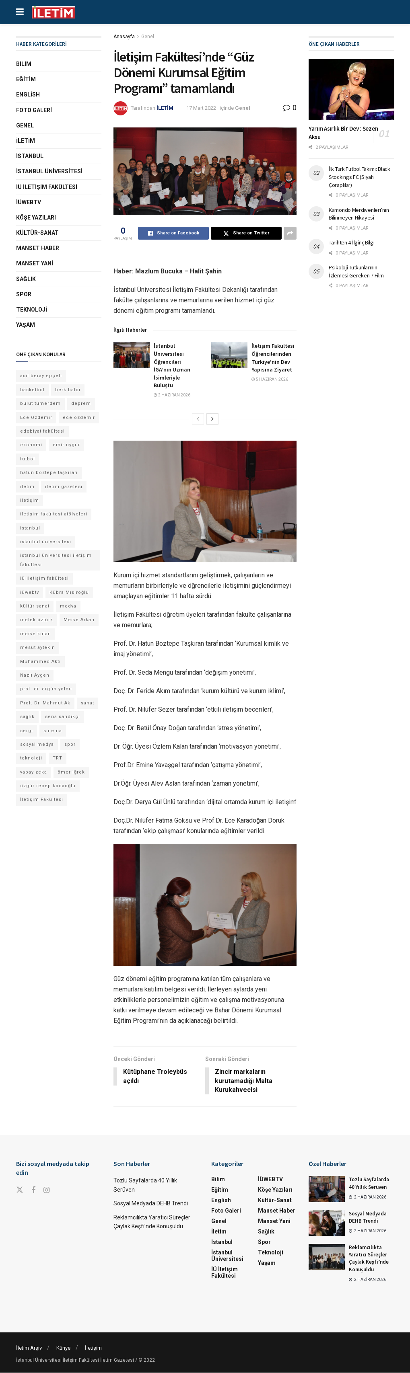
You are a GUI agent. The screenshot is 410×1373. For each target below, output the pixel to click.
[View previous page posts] (198, 419)
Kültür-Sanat (37, 233)
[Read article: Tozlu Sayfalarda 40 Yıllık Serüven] (327, 1189)
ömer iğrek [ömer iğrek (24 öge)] (71, 772)
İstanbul (29, 156)
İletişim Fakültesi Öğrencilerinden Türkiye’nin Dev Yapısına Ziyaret (273, 357)
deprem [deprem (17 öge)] (81, 403)
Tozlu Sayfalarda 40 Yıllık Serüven (369, 1183)
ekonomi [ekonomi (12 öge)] (31, 444)
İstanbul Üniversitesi (49, 171)
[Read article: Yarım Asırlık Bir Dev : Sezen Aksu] (351, 89)
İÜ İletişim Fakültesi (46, 187)
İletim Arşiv (29, 1348)
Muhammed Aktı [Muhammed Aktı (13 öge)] (40, 661)
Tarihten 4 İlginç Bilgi (352, 242)
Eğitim (26, 79)
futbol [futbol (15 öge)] (27, 459)
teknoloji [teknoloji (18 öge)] (31, 758)
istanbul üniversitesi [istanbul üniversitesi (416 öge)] (45, 541)
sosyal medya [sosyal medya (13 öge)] (37, 744)
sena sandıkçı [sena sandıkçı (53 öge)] (62, 716)
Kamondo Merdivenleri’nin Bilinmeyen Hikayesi (359, 214)
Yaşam (25, 325)
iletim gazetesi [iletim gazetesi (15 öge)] (63, 486)
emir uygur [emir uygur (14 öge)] (66, 444)
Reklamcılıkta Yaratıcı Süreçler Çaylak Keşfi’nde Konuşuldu (369, 1258)
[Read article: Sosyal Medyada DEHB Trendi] (327, 1223)
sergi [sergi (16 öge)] (26, 730)
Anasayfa (124, 36)
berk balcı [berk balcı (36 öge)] (67, 389)
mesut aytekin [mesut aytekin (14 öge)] (37, 647)
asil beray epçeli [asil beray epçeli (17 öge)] (41, 375)
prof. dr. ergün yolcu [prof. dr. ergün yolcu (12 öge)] (46, 689)
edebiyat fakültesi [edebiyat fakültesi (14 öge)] (42, 431)
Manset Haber (37, 248)
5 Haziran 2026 (269, 379)
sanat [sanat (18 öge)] (87, 703)
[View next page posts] (212, 419)
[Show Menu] (20, 12)
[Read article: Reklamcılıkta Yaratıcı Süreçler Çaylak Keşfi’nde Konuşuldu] (327, 1257)
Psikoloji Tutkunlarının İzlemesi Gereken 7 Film (356, 271)
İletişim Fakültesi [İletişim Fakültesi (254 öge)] (41, 799)
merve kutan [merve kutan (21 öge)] (35, 633)
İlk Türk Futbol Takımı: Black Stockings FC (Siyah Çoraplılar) (359, 176)
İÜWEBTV (28, 202)
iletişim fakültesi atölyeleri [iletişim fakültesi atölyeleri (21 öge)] (53, 514)
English (28, 94)
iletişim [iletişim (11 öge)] (29, 500)
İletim (25, 141)
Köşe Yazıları (36, 217)
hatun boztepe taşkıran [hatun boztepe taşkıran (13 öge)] (49, 472)
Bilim (23, 64)
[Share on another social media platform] (290, 233)
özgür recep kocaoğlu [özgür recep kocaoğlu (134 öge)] (48, 785)
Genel (147, 36)
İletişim (93, 1348)
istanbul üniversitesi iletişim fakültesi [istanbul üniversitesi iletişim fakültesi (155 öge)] (56, 560)
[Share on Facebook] (173, 233)
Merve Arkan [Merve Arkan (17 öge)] (79, 619)
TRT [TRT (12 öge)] (57, 758)
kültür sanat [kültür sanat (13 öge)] (34, 606)
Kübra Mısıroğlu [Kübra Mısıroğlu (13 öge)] (69, 592)
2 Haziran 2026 (172, 395)
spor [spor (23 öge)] (70, 744)
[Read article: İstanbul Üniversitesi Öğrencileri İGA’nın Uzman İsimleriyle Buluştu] (131, 355)
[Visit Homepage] (53, 12)
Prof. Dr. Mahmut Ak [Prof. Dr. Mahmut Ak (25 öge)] (45, 703)
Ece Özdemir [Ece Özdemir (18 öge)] (36, 417)
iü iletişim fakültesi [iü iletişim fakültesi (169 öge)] (44, 578)
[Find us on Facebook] (33, 1190)
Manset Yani (34, 263)
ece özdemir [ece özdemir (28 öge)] (79, 417)
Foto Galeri (34, 110)
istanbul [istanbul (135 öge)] (30, 528)
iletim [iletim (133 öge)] (27, 486)
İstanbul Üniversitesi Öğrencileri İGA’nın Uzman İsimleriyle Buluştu (172, 365)
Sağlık (26, 279)
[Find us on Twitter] (19, 1190)
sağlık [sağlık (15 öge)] (27, 716)
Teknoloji (31, 309)
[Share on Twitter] (246, 233)
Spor (23, 294)
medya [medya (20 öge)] (68, 606)
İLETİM (165, 108)
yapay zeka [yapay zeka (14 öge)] (33, 772)
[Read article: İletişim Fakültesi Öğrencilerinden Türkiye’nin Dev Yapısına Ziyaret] (229, 355)
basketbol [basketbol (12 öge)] (32, 389)
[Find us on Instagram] (46, 1190)
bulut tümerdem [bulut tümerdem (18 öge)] (40, 403)
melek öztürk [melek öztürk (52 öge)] (36, 619)
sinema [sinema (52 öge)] (52, 730)
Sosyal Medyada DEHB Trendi (150, 1204)
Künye (63, 1348)
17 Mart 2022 (201, 108)
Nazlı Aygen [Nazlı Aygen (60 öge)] (34, 675)
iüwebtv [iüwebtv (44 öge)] (29, 592)
